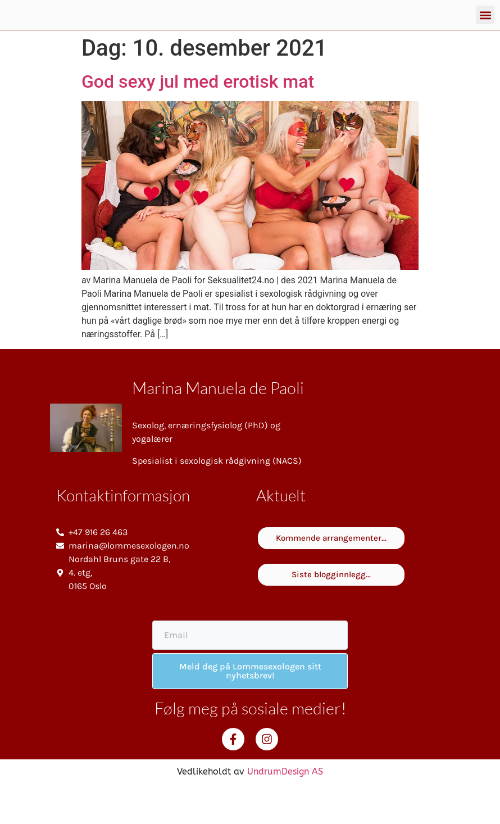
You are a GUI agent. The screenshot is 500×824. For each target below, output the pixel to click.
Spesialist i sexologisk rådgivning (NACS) (217, 498)
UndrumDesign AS (285, 809)
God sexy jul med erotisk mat (197, 119)
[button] (485, 34)
